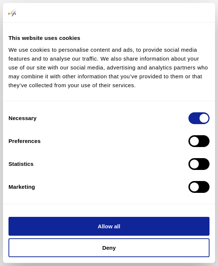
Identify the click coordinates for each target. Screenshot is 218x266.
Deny (109, 248)
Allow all (109, 226)
